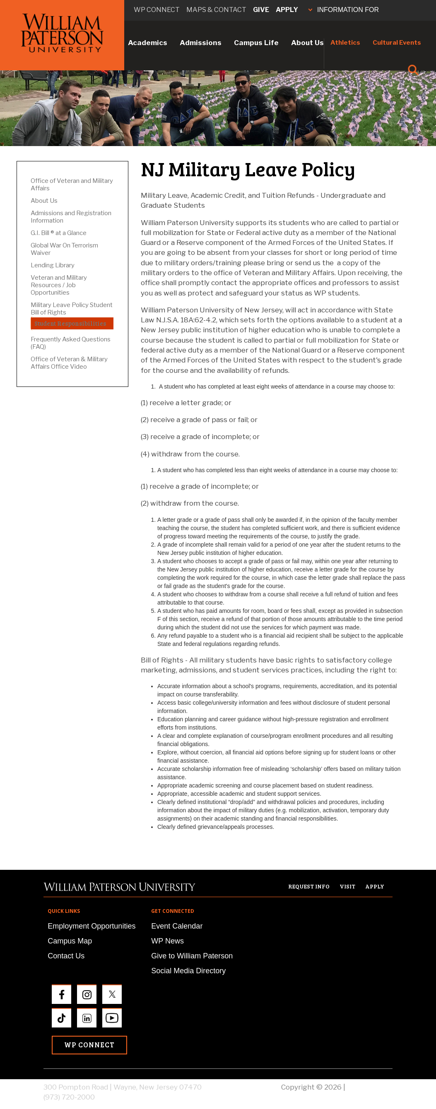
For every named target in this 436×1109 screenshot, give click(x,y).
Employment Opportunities (91, 926)
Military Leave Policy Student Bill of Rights (72, 308)
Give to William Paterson (192, 956)
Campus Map (70, 941)
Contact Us (66, 956)
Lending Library (53, 265)
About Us (307, 42)
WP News (167, 941)
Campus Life (256, 42)
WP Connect (89, 1044)
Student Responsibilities (70, 323)
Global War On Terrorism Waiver (64, 249)
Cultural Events (397, 42)
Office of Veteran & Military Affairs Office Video (69, 362)
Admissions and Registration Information (71, 216)
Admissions (201, 42)
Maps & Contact (216, 10)
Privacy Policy (370, 1087)
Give (261, 10)
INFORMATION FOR (343, 9)
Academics (147, 42)
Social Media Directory (188, 971)
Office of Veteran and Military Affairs (72, 184)
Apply (287, 10)
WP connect (157, 10)
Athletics (345, 42)
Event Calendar (176, 926)
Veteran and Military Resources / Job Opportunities (59, 285)
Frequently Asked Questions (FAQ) (71, 343)
